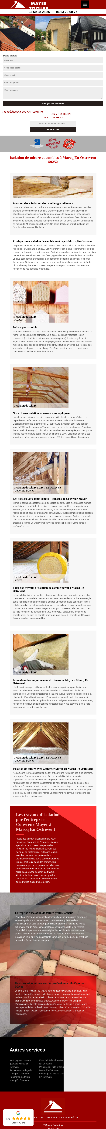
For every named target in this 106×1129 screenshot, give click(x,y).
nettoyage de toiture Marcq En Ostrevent (52, 1075)
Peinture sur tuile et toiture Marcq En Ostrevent (52, 1069)
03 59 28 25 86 (39, 12)
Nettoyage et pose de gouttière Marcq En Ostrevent (20, 1063)
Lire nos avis (18, 1123)
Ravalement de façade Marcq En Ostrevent (21, 1072)
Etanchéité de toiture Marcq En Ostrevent (52, 1062)
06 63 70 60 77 (66, 12)
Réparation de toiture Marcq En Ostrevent (20, 1079)
